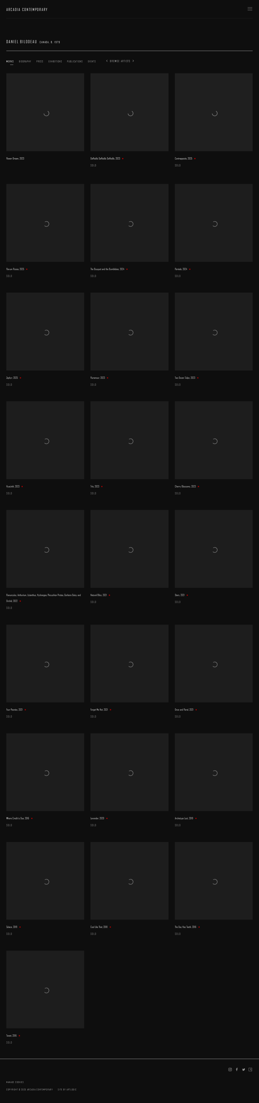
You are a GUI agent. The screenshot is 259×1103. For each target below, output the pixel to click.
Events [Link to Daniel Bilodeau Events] (92, 61)
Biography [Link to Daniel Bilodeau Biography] (25, 61)
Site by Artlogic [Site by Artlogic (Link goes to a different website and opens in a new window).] (67, 1089)
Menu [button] (249, 9)
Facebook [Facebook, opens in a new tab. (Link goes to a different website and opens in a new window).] (236, 1069)
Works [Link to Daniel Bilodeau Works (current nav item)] (10, 61)
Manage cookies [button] (15, 1082)
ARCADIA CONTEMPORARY (27, 9)
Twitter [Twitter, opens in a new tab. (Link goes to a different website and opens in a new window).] (243, 1069)
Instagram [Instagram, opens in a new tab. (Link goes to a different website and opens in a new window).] (230, 1069)
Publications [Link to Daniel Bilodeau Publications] (75, 61)
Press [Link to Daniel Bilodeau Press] (39, 61)
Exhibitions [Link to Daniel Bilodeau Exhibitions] (55, 61)
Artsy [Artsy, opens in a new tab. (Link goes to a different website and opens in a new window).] (250, 1069)
